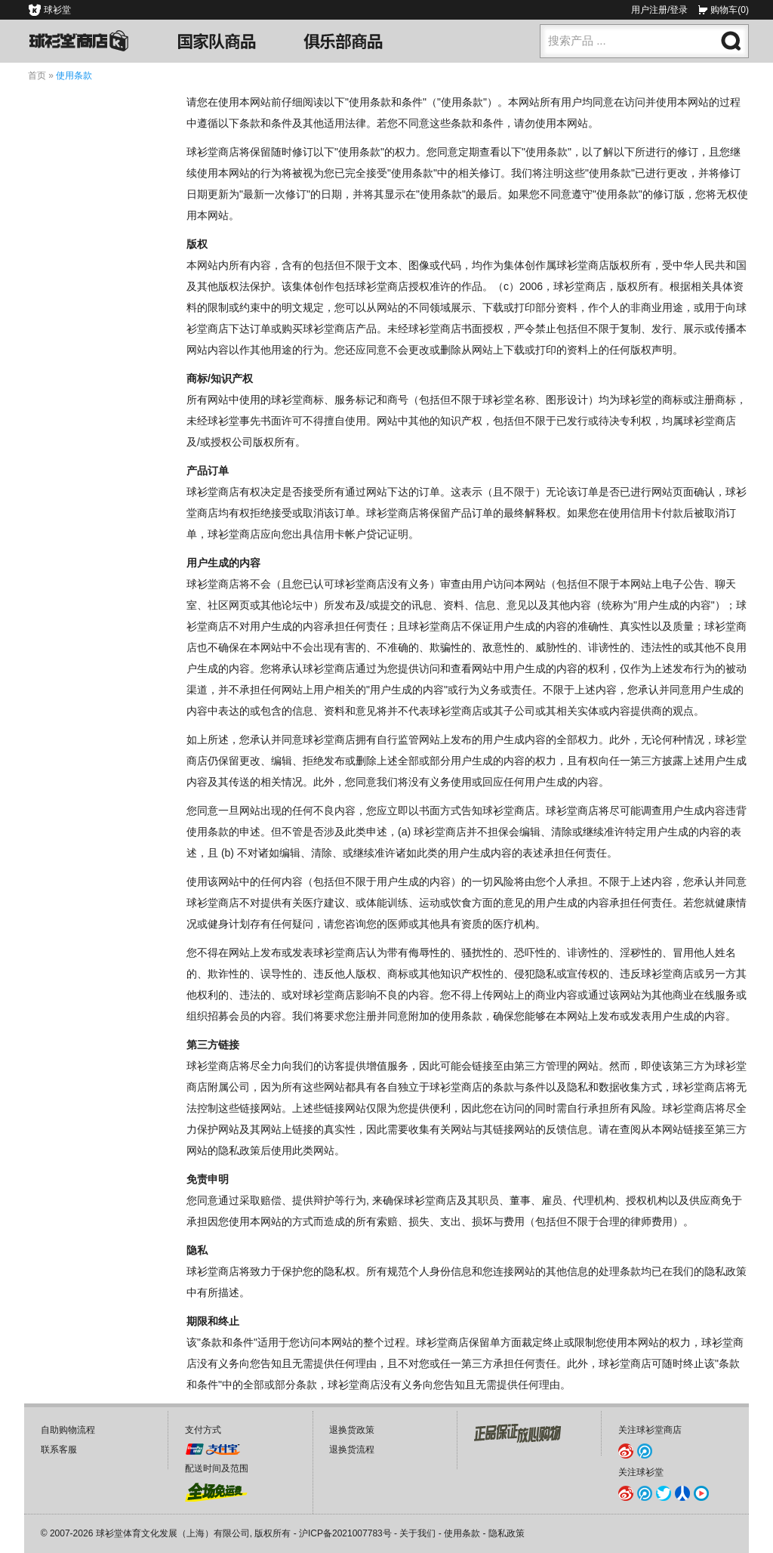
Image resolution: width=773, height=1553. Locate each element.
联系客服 (59, 1449)
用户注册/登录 (659, 10)
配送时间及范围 (216, 1468)
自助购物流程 (68, 1430)
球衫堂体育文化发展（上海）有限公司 (173, 1533)
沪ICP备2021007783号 (345, 1533)
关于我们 (417, 1533)
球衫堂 (57, 10)
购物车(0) (729, 10)
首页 (37, 75)
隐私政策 (506, 1533)
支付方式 (203, 1430)
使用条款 (462, 1533)
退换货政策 (351, 1430)
